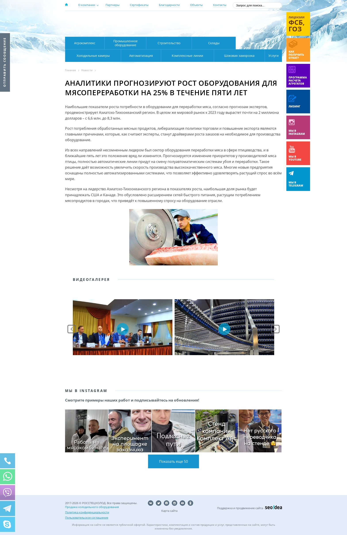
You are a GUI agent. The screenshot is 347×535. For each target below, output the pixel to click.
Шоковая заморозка (224, 55)
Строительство (169, 43)
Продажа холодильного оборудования (92, 507)
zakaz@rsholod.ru (253, 31)
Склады (214, 43)
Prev (71, 329)
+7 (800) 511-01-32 (246, 24)
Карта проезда (151, 32)
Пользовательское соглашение (86, 518)
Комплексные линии (154, 55)
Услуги (270, 55)
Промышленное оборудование (125, 43)
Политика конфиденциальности (87, 512)
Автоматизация (92, 55)
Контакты (219, 5)
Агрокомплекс (84, 43)
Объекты (196, 5)
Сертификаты (139, 5)
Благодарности (169, 5)
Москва (143, 18)
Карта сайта (169, 511)
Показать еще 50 (173, 461)
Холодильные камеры (259, 43)
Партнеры (113, 5)
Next (275, 329)
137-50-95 (246, 18)
